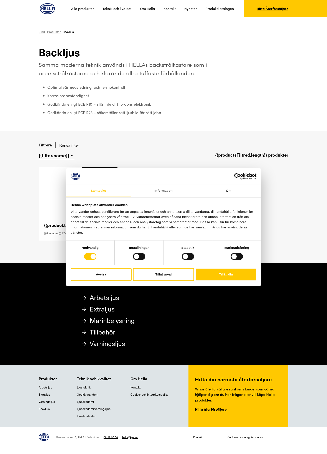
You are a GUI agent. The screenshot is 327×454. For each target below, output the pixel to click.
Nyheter (190, 8)
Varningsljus (107, 343)
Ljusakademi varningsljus (94, 408)
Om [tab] (228, 191)
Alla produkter (82, 8)
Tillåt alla (226, 274)
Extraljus (102, 309)
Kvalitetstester (86, 416)
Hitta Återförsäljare (272, 8)
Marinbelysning (112, 320)
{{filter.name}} (54, 155)
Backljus (44, 408)
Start (42, 32)
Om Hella (147, 8)
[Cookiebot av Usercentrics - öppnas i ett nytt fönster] (237, 176)
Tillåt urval (163, 274)
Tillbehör (102, 332)
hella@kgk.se (130, 437)
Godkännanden (87, 394)
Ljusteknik (84, 387)
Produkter (54, 32)
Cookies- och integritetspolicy (245, 437)
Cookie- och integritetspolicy (149, 394)
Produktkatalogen (219, 8)
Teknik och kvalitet (116, 8)
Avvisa (101, 274)
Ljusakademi (85, 401)
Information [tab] (163, 191)
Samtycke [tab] (98, 191)
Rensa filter (69, 145)
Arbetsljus (104, 297)
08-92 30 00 (111, 437)
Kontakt (170, 8)
